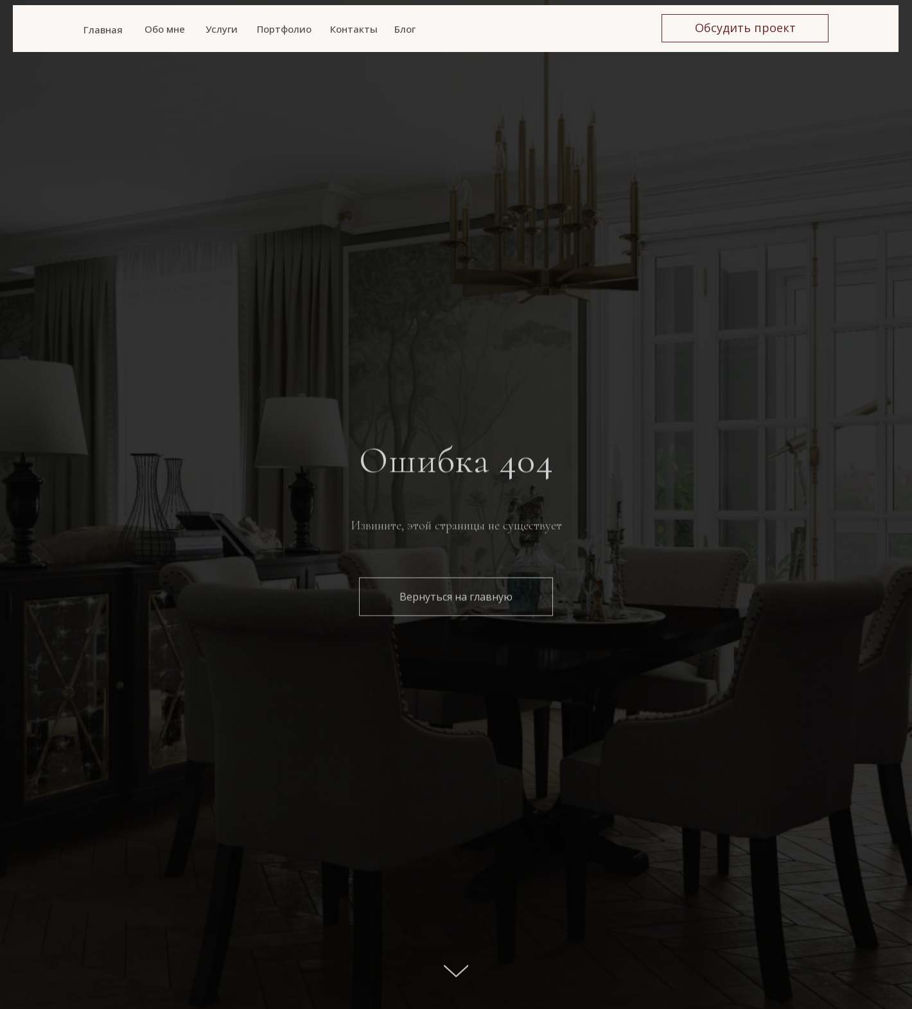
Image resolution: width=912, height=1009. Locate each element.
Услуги (222, 28)
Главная (103, 29)
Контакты (354, 28)
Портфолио (284, 28)
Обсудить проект (745, 27)
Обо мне (165, 28)
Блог (405, 28)
